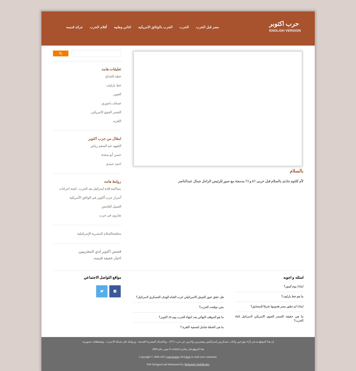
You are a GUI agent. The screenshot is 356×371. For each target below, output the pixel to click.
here (188, 356)
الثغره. (117, 121)
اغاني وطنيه (122, 27)
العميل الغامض (111, 206)
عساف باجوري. (111, 103)
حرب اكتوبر (284, 23)
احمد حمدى (113, 164)
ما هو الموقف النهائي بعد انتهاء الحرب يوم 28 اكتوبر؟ (191, 317)
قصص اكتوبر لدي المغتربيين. (99, 251)
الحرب (184, 27)
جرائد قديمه (74, 27)
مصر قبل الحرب (207, 27)
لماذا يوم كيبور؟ (293, 286)
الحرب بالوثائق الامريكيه (155, 27)
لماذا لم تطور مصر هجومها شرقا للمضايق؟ (277, 306)
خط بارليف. (113, 85)
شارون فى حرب (110, 215)
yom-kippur (172, 356)
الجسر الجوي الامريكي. (105, 112)
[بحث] (97, 54)
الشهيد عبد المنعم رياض (105, 146)
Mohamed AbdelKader (197, 364)
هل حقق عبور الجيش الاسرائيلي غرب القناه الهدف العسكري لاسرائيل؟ (179, 297)
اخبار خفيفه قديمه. (107, 258)
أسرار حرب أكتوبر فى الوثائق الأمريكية (95, 197)
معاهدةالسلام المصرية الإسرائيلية (99, 233)
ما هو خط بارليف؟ (292, 296)
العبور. (117, 94)
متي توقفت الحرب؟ (211, 307)
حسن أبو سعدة (111, 155)
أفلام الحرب (98, 27)
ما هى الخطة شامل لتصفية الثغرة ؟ (202, 327)
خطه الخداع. (113, 76)
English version (285, 30)
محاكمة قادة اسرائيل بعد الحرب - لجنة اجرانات (90, 189)
